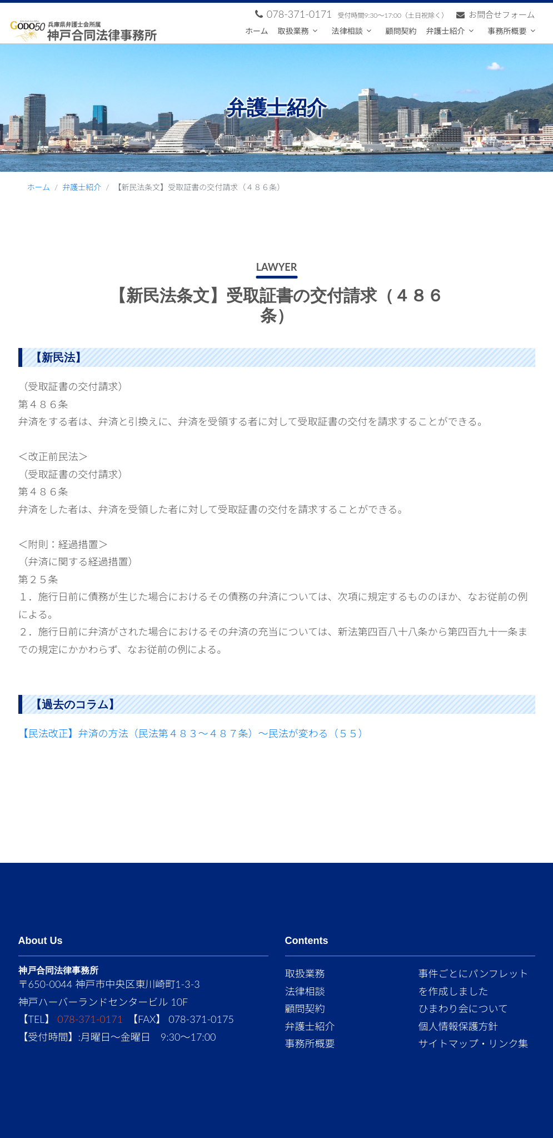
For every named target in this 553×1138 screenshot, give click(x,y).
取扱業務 (293, 31)
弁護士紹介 (445, 31)
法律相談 (347, 31)
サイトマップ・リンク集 (474, 1043)
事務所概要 (507, 31)
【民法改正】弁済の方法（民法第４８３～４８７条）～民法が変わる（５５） (193, 733)
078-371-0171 (90, 1019)
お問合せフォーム (495, 14)
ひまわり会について (463, 1008)
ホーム (256, 31)
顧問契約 (401, 31)
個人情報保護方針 (459, 1026)
